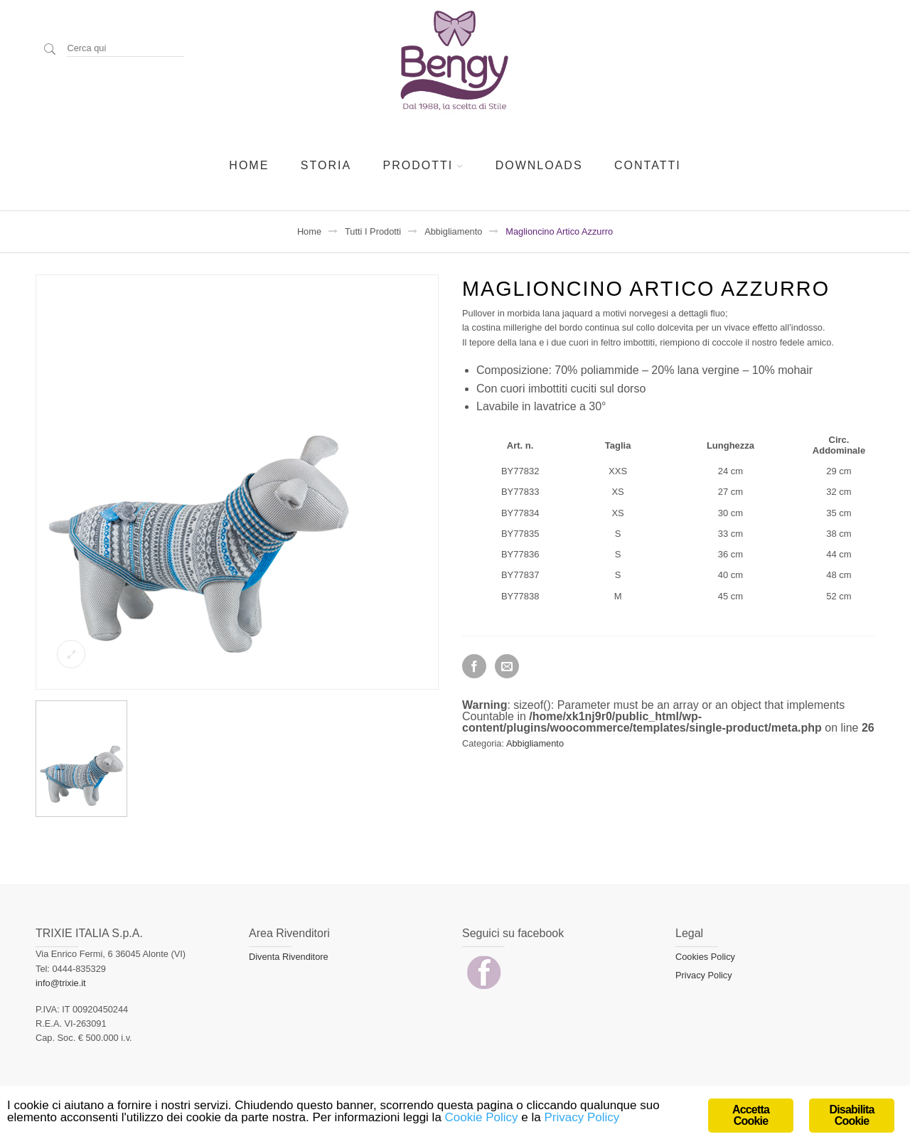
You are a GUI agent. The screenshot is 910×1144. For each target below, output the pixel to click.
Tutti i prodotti (373, 231)
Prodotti (418, 165)
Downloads (539, 165)
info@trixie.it (61, 983)
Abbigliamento (453, 231)
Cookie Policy (481, 1117)
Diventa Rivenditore (288, 956)
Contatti (647, 165)
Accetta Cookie (750, 1115)
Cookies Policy (705, 956)
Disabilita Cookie (851, 1115)
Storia (326, 165)
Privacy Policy (703, 975)
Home (249, 165)
